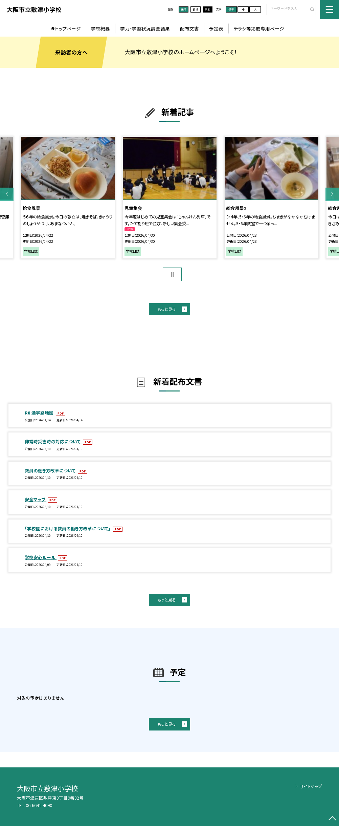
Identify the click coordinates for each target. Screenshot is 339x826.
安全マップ (35, 499)
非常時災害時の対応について (53, 441)
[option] (68, 197)
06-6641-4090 (39, 805)
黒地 (207, 9)
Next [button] (332, 194)
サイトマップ (310, 786)
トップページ (68, 28)
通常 (183, 9)
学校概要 (100, 28)
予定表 (216, 28)
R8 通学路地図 (39, 412)
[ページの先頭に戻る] (332, 819)
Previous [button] (7, 194)
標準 (231, 9)
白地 (195, 9)
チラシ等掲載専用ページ (258, 28)
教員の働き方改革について (50, 470)
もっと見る (166, 309)
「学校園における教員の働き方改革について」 (68, 528)
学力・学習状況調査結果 (145, 28)
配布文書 (189, 28)
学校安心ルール (40, 557)
